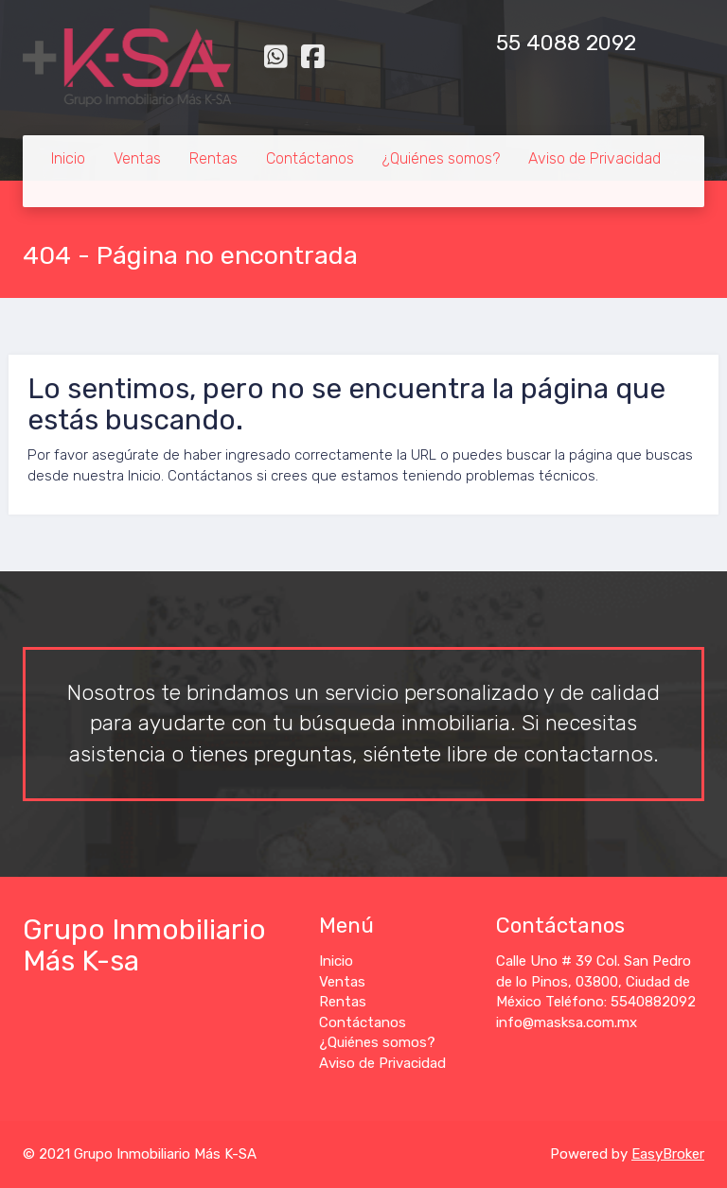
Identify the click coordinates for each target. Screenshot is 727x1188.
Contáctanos (310, 158)
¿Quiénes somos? (441, 158)
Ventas (137, 158)
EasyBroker (667, 1153)
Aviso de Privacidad (594, 158)
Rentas (213, 158)
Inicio (68, 158)
